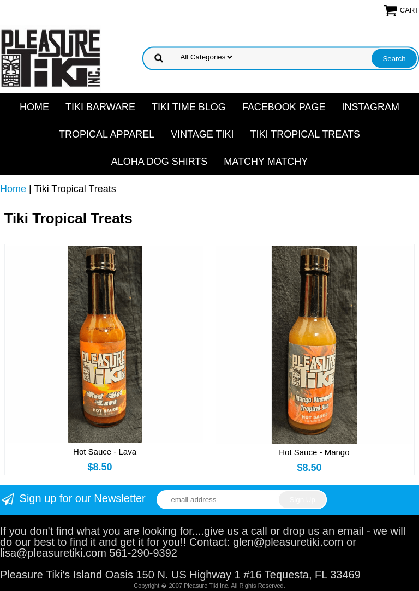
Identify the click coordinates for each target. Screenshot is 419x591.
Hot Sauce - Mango (314, 452)
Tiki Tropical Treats (305, 134)
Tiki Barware (100, 107)
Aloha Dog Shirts (159, 161)
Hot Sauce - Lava (104, 451)
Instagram (370, 107)
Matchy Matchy (266, 161)
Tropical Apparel (106, 134)
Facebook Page (284, 107)
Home (34, 107)
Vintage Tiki (202, 134)
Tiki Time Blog (189, 107)
